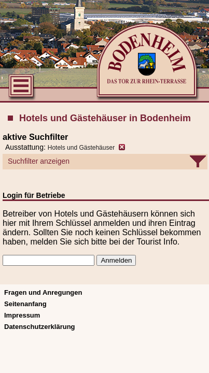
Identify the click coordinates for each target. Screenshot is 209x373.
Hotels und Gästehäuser (81, 147)
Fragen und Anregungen (43, 292)
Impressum (22, 315)
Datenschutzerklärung (39, 327)
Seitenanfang (25, 304)
